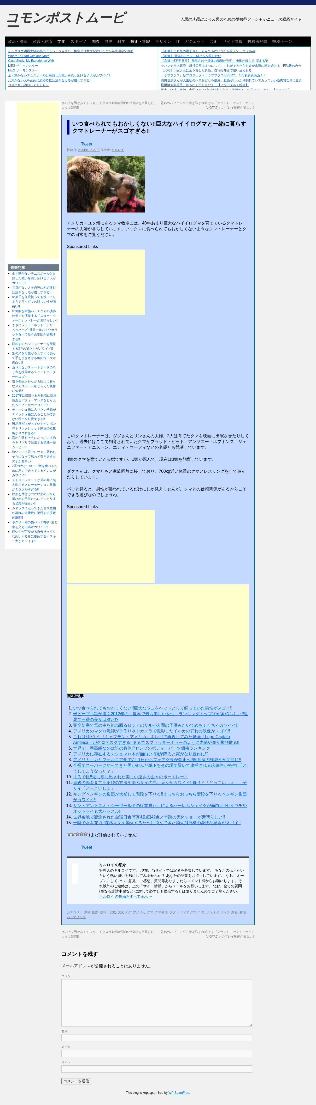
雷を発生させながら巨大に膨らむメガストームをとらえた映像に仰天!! (34, 386)
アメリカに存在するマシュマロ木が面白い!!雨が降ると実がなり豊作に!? (140, 754)
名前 (64, 1031)
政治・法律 (17, 41)
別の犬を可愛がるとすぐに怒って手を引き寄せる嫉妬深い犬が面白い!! (34, 358)
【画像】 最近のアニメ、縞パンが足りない (191, 56)
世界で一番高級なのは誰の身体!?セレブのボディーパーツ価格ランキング (141, 748)
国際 (95, 41)
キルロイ (118, 150)
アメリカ (139, 912)
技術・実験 (140, 41)
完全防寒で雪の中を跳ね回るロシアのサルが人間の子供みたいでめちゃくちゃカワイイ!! (155, 725)
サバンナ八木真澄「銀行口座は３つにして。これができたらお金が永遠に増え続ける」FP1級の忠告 (231, 66)
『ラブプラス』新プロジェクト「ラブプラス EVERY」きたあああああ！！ (213, 75)
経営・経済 (42, 41)
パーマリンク (76, 917)
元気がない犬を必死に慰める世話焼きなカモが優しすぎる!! (49, 80)
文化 (61, 41)
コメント (67, 976)
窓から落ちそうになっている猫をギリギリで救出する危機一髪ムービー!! (34, 442)
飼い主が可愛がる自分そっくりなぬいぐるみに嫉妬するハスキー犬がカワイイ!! (34, 536)
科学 (121, 41)
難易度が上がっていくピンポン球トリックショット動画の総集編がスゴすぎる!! (34, 428)
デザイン (163, 41)
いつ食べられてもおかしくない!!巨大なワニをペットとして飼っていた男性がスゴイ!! (152, 708)
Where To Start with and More (29, 56)
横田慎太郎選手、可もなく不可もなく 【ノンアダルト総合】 (205, 85)
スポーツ (78, 41)
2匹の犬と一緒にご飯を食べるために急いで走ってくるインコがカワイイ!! (35, 470)
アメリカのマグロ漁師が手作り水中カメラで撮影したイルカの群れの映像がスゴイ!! (151, 731)
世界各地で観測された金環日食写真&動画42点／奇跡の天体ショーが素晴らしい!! (149, 817)
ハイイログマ (186, 912)
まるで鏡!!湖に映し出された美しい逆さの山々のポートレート (130, 777)
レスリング (222, 912)
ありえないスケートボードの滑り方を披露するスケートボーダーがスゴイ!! (34, 372)
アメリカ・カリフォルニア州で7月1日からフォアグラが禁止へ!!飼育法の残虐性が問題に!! (157, 759)
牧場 (242, 912)
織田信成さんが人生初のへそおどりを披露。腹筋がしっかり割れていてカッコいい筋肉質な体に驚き (231, 80)
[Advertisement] (106, 282)
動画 (234, 912)
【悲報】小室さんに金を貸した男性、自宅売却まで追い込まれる (206, 70)
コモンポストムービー (65, 22)
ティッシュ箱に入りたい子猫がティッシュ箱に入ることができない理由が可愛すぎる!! (34, 414)
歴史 (108, 41)
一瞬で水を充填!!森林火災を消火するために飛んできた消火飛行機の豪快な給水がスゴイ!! (157, 823)
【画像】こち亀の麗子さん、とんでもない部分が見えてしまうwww (208, 51)
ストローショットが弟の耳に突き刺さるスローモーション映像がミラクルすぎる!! (34, 484)
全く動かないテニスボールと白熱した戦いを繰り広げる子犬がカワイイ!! (59, 75)
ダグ (172, 912)
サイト (66, 1062)
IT (178, 41)
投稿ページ (282, 41)
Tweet (86, 144)
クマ (150, 912)
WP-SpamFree (178, 1093)
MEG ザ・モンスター (23, 66)
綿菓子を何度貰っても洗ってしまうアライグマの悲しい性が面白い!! (34, 301)
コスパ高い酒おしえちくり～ (28, 85)
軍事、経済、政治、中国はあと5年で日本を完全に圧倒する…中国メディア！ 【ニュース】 (226, 90)
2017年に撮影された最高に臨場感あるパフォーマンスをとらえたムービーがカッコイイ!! (34, 400)
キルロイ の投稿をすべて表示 (126, 896)
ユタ (201, 912)
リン (209, 912)
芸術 (214, 41)
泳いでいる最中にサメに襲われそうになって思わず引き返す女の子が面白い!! (34, 456)
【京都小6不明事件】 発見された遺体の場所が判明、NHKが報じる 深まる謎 (214, 61)
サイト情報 (232, 41)
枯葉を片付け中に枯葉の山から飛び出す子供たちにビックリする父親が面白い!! (34, 498)
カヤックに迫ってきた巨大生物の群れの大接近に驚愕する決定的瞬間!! (34, 512)
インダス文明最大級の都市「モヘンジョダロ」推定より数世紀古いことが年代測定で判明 (70, 51)
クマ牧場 (161, 912)
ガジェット (194, 41)
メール (66, 1047)
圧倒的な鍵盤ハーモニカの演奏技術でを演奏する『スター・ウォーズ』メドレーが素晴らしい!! (35, 315)
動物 (87, 912)
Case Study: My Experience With (31, 61)
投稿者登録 (257, 41)
